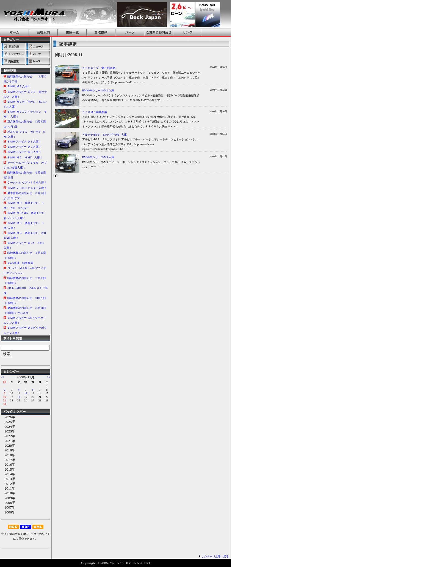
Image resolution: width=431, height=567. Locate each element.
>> (48, 377)
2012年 (8, 484)
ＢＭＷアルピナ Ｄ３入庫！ (24, 141)
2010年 (8, 493)
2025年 (8, 422)
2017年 (8, 460)
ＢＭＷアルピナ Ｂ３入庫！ (24, 151)
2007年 (8, 507)
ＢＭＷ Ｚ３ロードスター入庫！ (27, 187)
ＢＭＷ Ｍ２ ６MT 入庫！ (24, 157)
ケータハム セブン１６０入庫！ (27, 182)
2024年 (8, 426)
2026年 (8, 417)
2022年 (8, 436)
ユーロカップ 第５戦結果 (98, 67)
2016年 (8, 464)
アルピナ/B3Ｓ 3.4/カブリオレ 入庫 (104, 134)
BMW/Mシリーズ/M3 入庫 (98, 90)
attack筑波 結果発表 (20, 262)
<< (2, 377)
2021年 (8, 441)
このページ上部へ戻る (215, 556)
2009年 (8, 498)
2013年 (8, 479)
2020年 (8, 445)
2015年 (8, 469)
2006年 (8, 512)
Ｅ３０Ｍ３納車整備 (94, 112)
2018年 (8, 455)
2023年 (8, 431)
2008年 (8, 503)
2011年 (8, 488)
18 (18, 396)
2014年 (8, 474)
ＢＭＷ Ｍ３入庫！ (18, 86)
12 (25, 393)
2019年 (8, 450)
